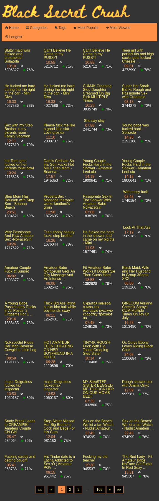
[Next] (109, 489)
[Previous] (51, 489)
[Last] (119, 489)
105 (99, 489)
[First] (39, 489)
